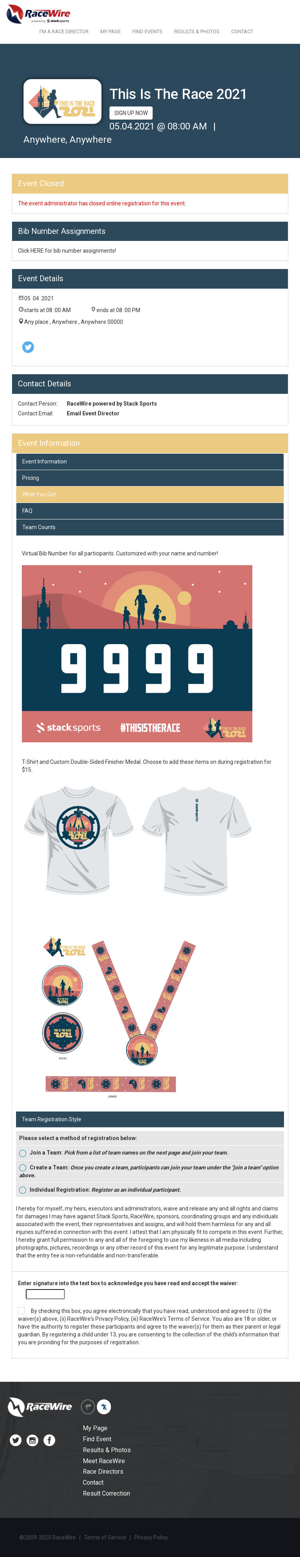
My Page (95, 1428)
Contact (93, 1482)
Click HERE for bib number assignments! (67, 251)
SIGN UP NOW (131, 113)
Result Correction (106, 1493)
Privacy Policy (112, 1319)
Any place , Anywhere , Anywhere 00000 (73, 322)
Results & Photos (107, 1450)
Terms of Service (189, 1319)
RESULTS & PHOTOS (197, 31)
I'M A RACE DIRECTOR (64, 31)
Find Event (97, 1439)
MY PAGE (110, 31)
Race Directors (103, 1471)
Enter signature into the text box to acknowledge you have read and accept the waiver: (128, 1283)
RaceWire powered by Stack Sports (112, 403)
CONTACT (242, 31)
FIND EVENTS (147, 31)
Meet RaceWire (104, 1461)
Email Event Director (93, 413)
